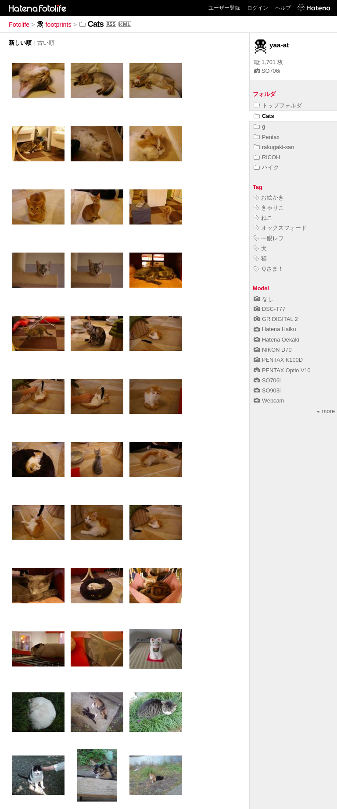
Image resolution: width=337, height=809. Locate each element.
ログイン (257, 8)
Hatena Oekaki (276, 339)
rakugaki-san (274, 147)
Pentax (267, 137)
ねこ (263, 217)
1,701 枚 (268, 62)
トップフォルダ (278, 105)
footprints (54, 24)
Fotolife (19, 24)
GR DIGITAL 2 (276, 319)
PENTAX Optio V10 (282, 370)
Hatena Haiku (275, 329)
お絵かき (269, 197)
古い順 (45, 42)
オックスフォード (280, 228)
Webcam (269, 400)
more (326, 411)
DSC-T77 (269, 309)
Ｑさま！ (268, 268)
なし (263, 299)
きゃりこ (269, 207)
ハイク (266, 167)
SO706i (267, 71)
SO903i (267, 390)
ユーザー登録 (224, 8)
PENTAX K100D (278, 359)
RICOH (267, 157)
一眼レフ (269, 238)
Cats (264, 116)
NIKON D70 (273, 349)
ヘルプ (283, 8)
